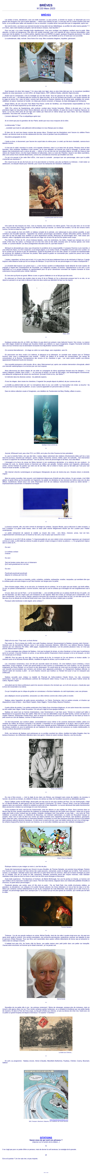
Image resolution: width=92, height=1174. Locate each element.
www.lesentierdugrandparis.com (59, 1120)
